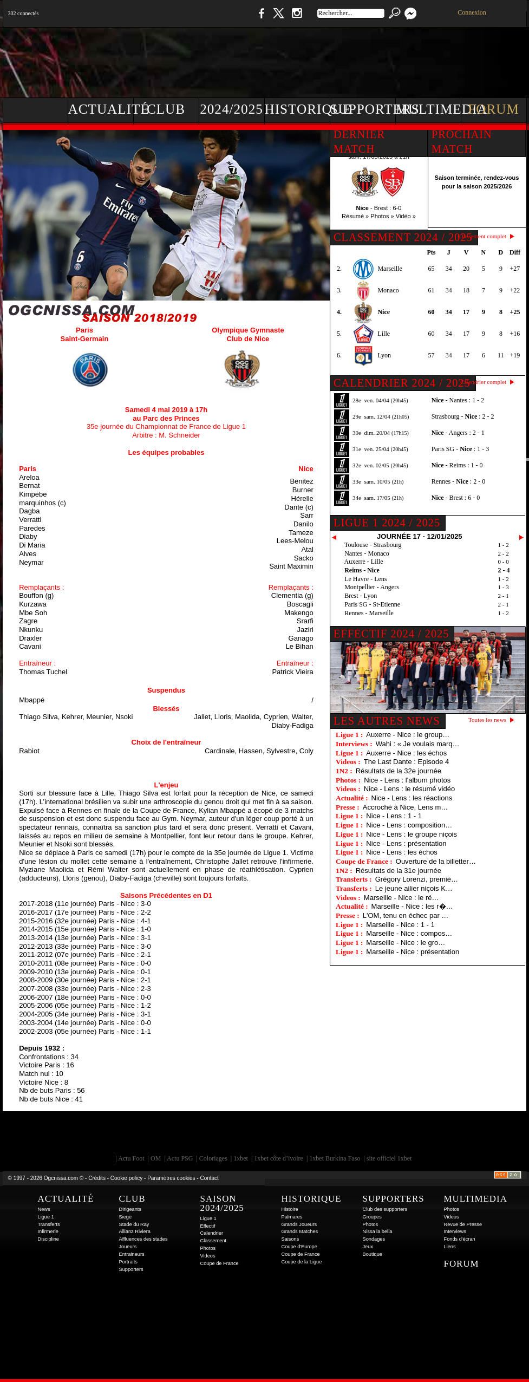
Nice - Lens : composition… (409, 825)
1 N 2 (183, 18)
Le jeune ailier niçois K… (414, 888)
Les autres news (387, 721)
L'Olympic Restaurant (270, 1136)
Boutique (226, 18)
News (44, 1209)
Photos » (382, 216)
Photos (208, 1248)
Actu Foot (131, 1158)
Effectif (207, 1226)
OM (156, 1158)
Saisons (290, 1239)
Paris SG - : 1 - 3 (460, 449)
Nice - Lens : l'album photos (407, 780)
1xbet (240, 1158)
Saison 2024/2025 (222, 1203)
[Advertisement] (330, 59)
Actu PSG (180, 1158)
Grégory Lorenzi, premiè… (416, 879)
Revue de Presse (463, 1224)
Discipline (48, 1239)
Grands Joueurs (299, 1224)
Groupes (372, 1217)
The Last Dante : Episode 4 (406, 762)
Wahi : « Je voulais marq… (418, 744)
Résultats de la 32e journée (398, 771)
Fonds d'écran (459, 1239)
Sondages (374, 1239)
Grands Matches (300, 1231)
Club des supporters (385, 1209)
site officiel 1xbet (389, 1158)
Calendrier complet (483, 382)
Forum (493, 109)
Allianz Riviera (135, 1231)
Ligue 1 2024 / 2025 (387, 523)
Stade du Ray (134, 1224)
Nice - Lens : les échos (401, 852)
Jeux (368, 1246)
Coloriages (213, 1158)
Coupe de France (219, 1263)
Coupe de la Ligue (302, 1261)
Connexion (472, 12)
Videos (207, 1256)
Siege (125, 1217)
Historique (297, 109)
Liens (450, 1246)
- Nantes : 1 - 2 (458, 400)
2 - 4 (504, 570)
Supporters (363, 109)
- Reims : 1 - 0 (457, 465)
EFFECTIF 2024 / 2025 (391, 634)
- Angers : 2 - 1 (458, 432)
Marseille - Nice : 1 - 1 (400, 925)
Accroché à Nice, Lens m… (405, 807)
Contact (209, 1178)
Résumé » (355, 216)
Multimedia (428, 109)
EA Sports (127, 1136)
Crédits (97, 1178)
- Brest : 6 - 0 (456, 497)
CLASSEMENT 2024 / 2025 (403, 237)
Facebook (260, 18)
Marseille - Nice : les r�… (412, 906)
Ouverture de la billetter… (436, 861)
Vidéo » (406, 216)
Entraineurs (132, 1254)
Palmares (292, 1217)
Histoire (290, 1209)
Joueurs (128, 1246)
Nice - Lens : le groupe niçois (411, 834)
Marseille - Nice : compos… (409, 933)
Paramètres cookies (171, 1178)
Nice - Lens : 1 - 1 (394, 816)
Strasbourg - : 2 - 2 (463, 416)
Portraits (128, 1261)
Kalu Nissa (416, 1136)
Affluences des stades (143, 1239)
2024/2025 (231, 109)
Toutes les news (487, 719)
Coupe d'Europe (299, 1246)
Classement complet (482, 236)
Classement (213, 1240)
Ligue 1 (46, 1217)
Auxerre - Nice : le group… (407, 735)
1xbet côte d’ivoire (278, 1158)
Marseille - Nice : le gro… (405, 942)
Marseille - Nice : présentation (412, 952)
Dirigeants (130, 1209)
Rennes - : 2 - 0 (458, 481)
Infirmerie (48, 1231)
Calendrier (212, 1233)
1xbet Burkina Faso (334, 1158)
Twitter (278, 18)
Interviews (455, 1231)
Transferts (49, 1224)
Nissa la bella (378, 1231)
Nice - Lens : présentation (406, 843)
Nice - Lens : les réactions (412, 798)
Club (166, 109)
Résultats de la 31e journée (398, 870)
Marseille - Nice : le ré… (401, 898)
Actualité (101, 109)
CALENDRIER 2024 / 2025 (402, 383)
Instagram (297, 18)
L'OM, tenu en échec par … (406, 915)
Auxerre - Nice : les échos (406, 753)
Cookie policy (126, 1178)
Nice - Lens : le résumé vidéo (409, 789)
